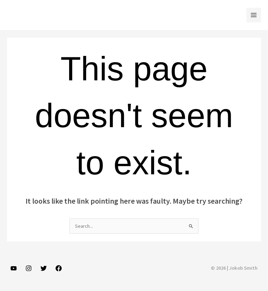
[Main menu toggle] (253, 15)
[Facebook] (58, 268)
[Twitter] (43, 268)
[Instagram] (28, 268)
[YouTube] (13, 268)
